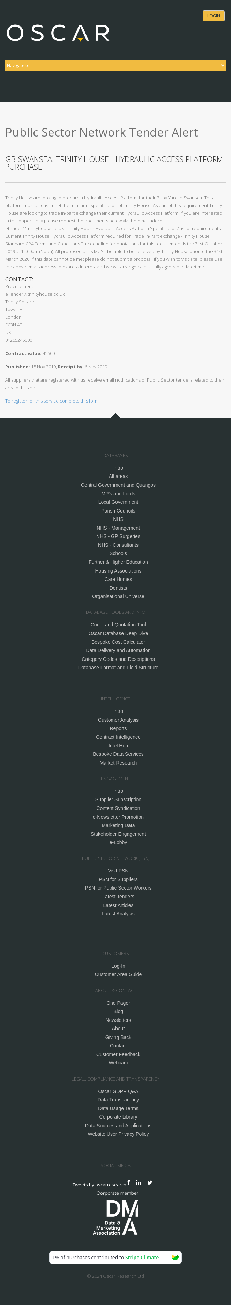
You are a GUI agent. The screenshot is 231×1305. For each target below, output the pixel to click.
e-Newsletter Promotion (118, 817)
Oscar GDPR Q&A (118, 1091)
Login (213, 16)
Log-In (118, 966)
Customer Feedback (118, 1054)
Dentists (118, 588)
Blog (118, 1011)
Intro (118, 468)
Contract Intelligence (118, 737)
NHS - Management (118, 528)
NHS (118, 519)
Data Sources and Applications (118, 1125)
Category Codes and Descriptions (118, 659)
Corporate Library (118, 1117)
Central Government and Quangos (118, 485)
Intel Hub (118, 746)
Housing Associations (118, 571)
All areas (118, 476)
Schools (118, 553)
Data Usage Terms (118, 1108)
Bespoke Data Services (118, 754)
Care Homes (118, 579)
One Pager (118, 1003)
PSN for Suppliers (118, 879)
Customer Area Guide (118, 974)
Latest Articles (118, 905)
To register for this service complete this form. (52, 401)
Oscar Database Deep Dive (118, 633)
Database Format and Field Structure (118, 667)
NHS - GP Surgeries (118, 536)
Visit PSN (118, 870)
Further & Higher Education (118, 562)
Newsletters (118, 1020)
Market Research (118, 763)
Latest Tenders (118, 896)
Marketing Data (118, 825)
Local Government (118, 502)
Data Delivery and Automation (118, 650)
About (118, 1028)
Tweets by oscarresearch (99, 1184)
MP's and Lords (118, 493)
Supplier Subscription (118, 799)
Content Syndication (118, 808)
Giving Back (118, 1037)
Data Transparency (118, 1100)
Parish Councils (118, 511)
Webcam (118, 1063)
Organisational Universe (118, 596)
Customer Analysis (118, 720)
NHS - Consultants (118, 545)
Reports (118, 728)
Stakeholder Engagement (118, 834)
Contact (118, 1045)
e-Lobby (118, 842)
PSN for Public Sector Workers (118, 888)
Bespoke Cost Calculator (118, 642)
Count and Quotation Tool (118, 624)
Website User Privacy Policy (118, 1134)
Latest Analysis (118, 913)
